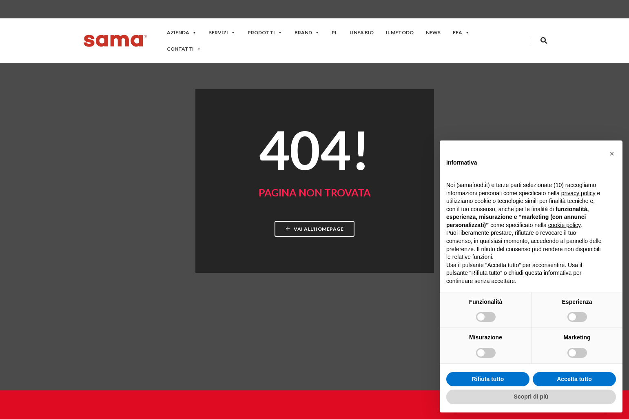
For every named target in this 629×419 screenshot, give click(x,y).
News (433, 32)
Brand (307, 32)
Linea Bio (362, 32)
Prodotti (265, 32)
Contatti (184, 49)
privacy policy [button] (578, 193)
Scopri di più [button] (531, 396)
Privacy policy (411, 411)
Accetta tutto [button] (574, 379)
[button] (611, 153)
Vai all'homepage (314, 166)
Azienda (182, 32)
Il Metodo (400, 32)
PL (334, 32)
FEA (461, 32)
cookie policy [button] (564, 225)
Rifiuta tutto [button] (488, 379)
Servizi (222, 32)
